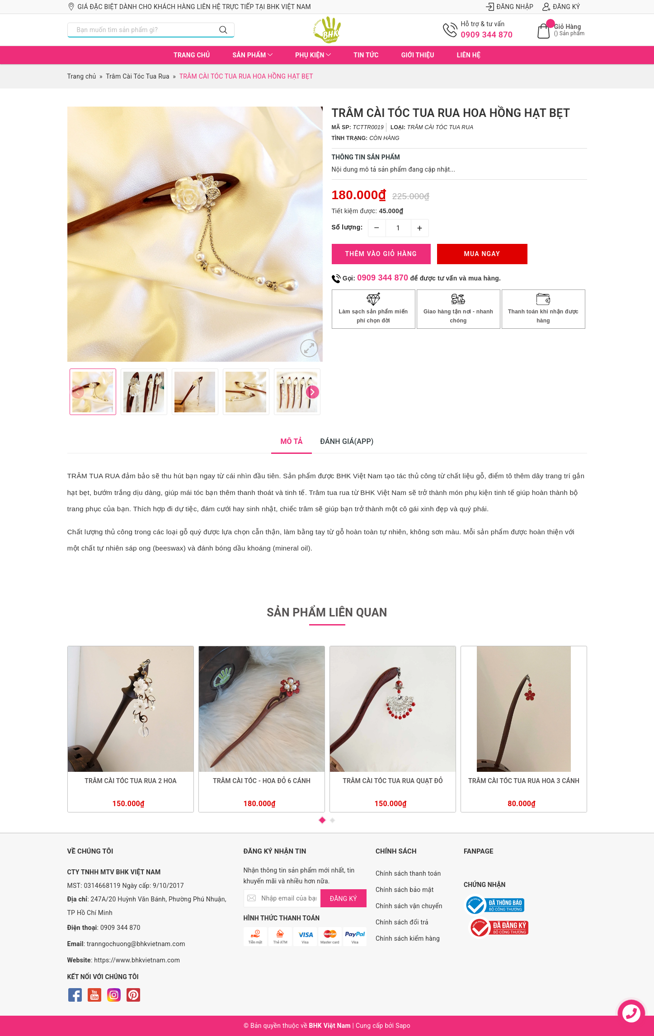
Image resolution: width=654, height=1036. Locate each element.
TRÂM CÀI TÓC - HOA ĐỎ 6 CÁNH (262, 780)
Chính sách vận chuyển (409, 906)
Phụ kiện (313, 55)
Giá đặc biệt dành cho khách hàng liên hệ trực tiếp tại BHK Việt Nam (189, 7)
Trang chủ (192, 55)
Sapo (402, 1025)
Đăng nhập (509, 7)
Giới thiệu (417, 55)
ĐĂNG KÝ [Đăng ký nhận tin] (343, 898)
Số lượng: (347, 227)
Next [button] (312, 392)
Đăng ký (561, 7)
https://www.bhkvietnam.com (137, 960)
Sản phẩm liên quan (327, 612)
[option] (195, 234)
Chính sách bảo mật (404, 889)
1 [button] (322, 820)
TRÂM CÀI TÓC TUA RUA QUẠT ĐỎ (393, 780)
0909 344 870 (487, 34)
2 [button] (332, 820)
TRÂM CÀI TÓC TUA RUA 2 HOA (131, 780)
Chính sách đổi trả (402, 922)
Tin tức (365, 55)
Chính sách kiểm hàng (408, 938)
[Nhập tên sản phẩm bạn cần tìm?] (140, 30)
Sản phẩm (252, 55)
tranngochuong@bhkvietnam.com (136, 943)
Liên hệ (468, 55)
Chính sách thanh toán (408, 873)
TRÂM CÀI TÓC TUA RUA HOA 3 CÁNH (523, 780)
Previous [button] (77, 392)
